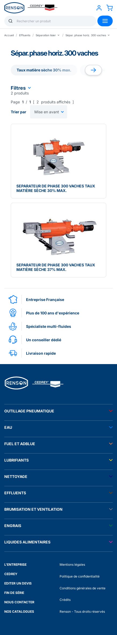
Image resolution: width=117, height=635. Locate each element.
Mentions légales (72, 565)
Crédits (65, 600)
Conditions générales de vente (82, 588)
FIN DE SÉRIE (14, 593)
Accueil (9, 35)
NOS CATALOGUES (19, 611)
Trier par (18, 112)
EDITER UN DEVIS (18, 583)
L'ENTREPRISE (15, 565)
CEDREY (10, 574)
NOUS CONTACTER (19, 602)
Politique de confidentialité (80, 576)
